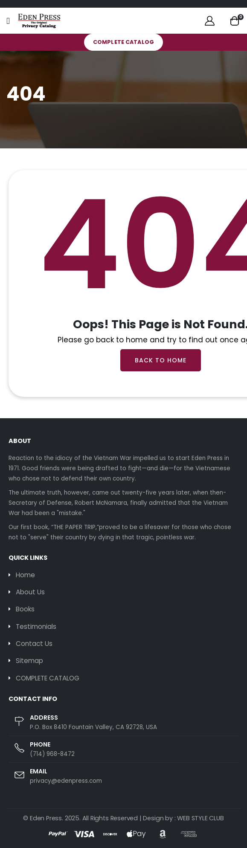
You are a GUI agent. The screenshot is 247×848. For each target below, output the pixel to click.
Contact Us (34, 643)
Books (25, 609)
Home (25, 574)
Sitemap (29, 660)
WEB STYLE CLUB (200, 818)
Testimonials (36, 626)
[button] (234, 21)
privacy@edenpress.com (66, 781)
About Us (30, 592)
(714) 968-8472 (52, 754)
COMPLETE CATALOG (123, 42)
